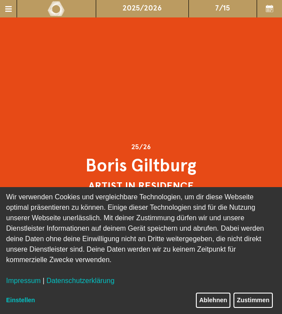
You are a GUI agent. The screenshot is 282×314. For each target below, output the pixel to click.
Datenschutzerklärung (80, 280)
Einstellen (20, 300)
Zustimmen (253, 300)
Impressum (23, 280)
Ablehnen (213, 300)
